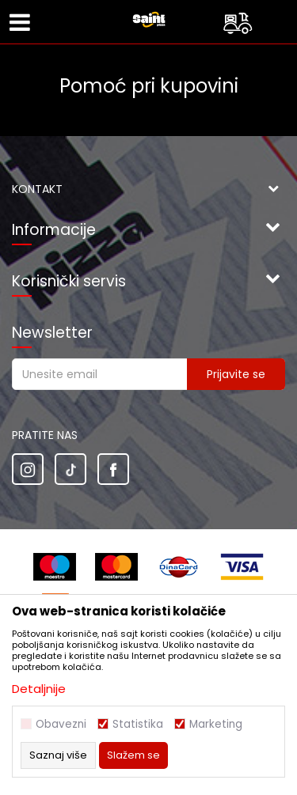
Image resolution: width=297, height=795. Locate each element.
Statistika (137, 724)
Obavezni (61, 724)
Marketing (215, 724)
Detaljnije (39, 688)
